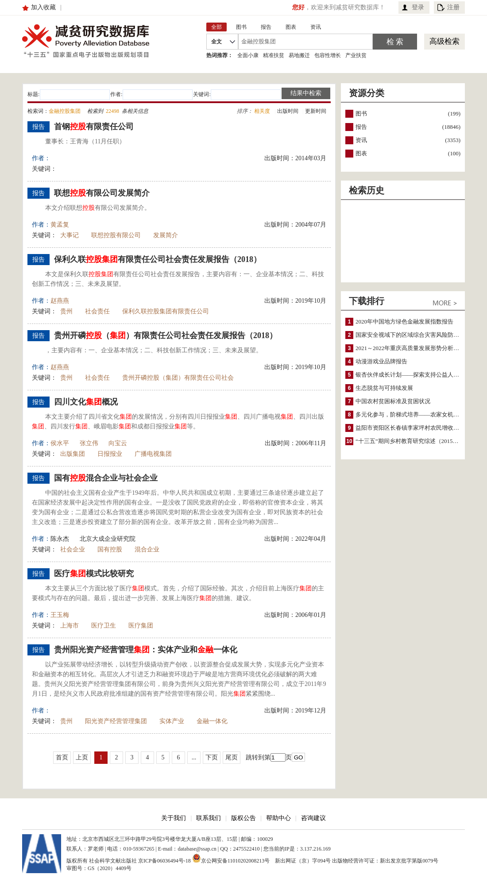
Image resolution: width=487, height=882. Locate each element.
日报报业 (109, 454)
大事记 (69, 235)
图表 (361, 153)
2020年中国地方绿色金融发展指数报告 (404, 321)
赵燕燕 (59, 300)
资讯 (361, 140)
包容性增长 (327, 55)
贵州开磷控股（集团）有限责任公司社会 (178, 377)
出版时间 (287, 111)
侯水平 (59, 443)
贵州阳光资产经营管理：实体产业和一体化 (145, 649)
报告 (361, 126)
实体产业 (171, 721)
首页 (62, 757)
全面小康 (248, 55)
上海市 (69, 625)
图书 (361, 113)
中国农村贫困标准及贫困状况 (393, 401)
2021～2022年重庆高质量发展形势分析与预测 (413, 348)
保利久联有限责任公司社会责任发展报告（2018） (157, 259)
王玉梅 (59, 615)
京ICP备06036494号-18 (164, 861)
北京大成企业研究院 (107, 538)
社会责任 (97, 311)
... (194, 757)
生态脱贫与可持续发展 (384, 388)
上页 (82, 757)
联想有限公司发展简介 (102, 193)
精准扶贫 (273, 55)
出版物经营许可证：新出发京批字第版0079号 (385, 861)
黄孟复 (59, 224)
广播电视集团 (153, 454)
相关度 (262, 111)
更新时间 (315, 111)
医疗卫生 (103, 625)
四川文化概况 (86, 401)
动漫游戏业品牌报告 (381, 361)
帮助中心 (278, 818)
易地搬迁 (299, 55)
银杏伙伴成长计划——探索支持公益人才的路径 (416, 374)
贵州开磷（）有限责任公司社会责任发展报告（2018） (165, 335)
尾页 (231, 757)
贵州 (66, 311)
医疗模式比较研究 (94, 573)
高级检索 (444, 41)
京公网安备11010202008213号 (231, 858)
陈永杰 (59, 538)
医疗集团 (140, 625)
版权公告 (243, 818)
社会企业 (72, 549)
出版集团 (72, 454)
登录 (418, 7)
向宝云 (117, 443)
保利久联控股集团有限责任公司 (165, 311)
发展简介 (165, 235)
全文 (216, 42)
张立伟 (89, 443)
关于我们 (173, 818)
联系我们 (208, 818)
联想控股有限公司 (116, 235)
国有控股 (109, 549)
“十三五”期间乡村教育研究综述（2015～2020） (416, 441)
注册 (453, 7)
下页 (211, 757)
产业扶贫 (356, 55)
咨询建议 (313, 818)
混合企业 (147, 549)
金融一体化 (212, 721)
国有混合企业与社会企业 (106, 478)
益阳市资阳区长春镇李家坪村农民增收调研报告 (416, 427)
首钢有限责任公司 (94, 126)
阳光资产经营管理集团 (116, 721)
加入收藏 (43, 7)
